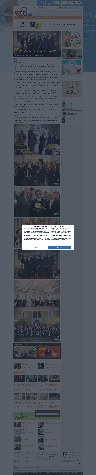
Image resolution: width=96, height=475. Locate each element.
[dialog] (48, 237)
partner (33, 228)
